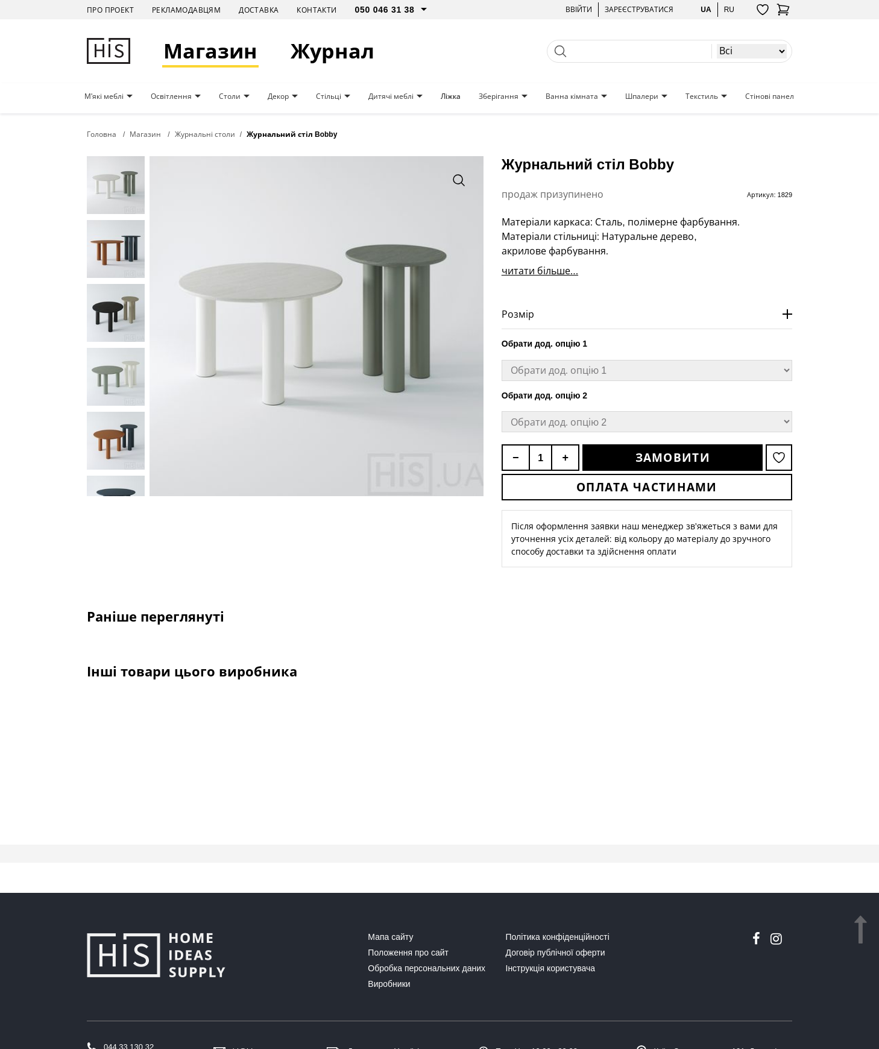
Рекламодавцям (186, 10)
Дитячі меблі (391, 96)
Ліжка (451, 96)
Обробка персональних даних (426, 968)
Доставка (259, 10)
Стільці (328, 96)
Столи (230, 96)
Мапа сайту (390, 937)
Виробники (389, 984)
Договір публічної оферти (555, 952)
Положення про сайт (408, 952)
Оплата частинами (646, 487)
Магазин (210, 51)
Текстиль (701, 96)
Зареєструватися (639, 9)
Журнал (332, 51)
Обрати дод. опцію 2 (544, 395)
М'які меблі (104, 96)
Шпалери (641, 96)
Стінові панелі (770, 96)
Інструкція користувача (550, 968)
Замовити (672, 457)
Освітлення (171, 96)
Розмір (518, 314)
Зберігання (498, 96)
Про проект (110, 10)
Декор (278, 96)
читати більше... (540, 271)
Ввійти (579, 9)
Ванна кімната (572, 96)
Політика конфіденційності (558, 937)
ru (729, 9)
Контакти (316, 10)
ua (706, 9)
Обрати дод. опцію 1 (544, 343)
